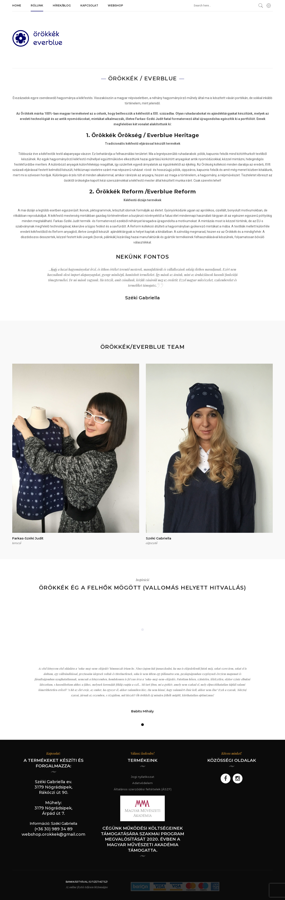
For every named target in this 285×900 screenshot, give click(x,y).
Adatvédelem (142, 783)
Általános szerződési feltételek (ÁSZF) (142, 789)
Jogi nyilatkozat (142, 776)
